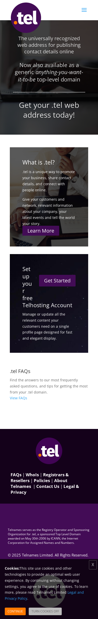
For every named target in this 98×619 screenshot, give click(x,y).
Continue (15, 611)
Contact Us (47, 486)
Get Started (57, 280)
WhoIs (32, 475)
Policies (42, 480)
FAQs (16, 475)
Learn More (40, 230)
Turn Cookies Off (45, 611)
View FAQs (18, 398)
